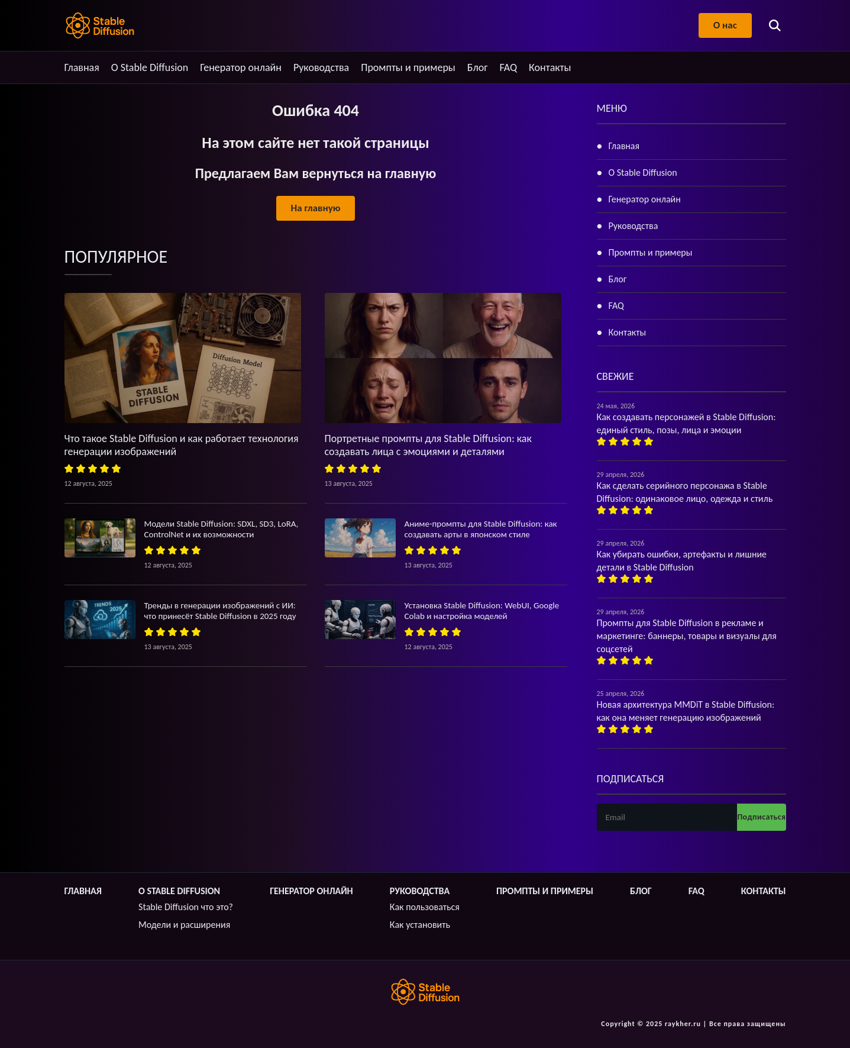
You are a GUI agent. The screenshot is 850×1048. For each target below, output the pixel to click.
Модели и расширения (184, 924)
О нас (724, 25)
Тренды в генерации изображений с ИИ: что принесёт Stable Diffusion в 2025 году (220, 610)
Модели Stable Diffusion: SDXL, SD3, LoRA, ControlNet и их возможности (221, 529)
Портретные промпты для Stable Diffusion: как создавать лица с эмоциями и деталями (428, 445)
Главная (81, 67)
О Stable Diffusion (150, 67)
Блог (477, 67)
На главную (315, 208)
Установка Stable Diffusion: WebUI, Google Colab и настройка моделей (482, 610)
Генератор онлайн (241, 67)
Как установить (420, 924)
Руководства (321, 67)
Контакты (550, 67)
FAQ (508, 67)
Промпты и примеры (408, 67)
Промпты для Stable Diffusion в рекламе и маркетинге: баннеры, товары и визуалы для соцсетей (687, 635)
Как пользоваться (425, 906)
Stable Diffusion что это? (185, 906)
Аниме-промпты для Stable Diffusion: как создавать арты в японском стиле (481, 529)
